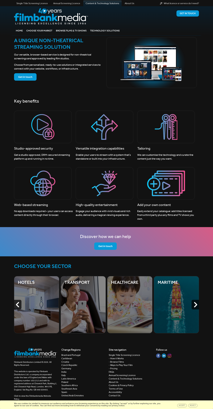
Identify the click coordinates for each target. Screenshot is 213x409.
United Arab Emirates (72, 395)
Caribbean (66, 358)
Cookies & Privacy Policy (121, 385)
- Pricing (113, 368)
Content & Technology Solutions (102, 3)
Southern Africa (69, 385)
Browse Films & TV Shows (71, 30)
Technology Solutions (105, 30)
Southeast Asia (69, 388)
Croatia (65, 361)
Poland (64, 382)
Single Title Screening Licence (32, 3)
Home (19, 30)
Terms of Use (116, 388)
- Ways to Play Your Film (121, 365)
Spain (64, 392)
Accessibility (115, 392)
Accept (182, 405)
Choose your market (39, 30)
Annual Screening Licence (66, 3)
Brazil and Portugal (70, 355)
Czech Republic (69, 365)
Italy (63, 375)
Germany (66, 368)
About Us (129, 3)
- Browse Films (116, 361)
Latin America (68, 378)
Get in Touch (188, 13)
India (63, 371)
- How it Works (116, 358)
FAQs (111, 371)
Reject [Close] (193, 405)
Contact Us (114, 395)
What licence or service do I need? (179, 3)
